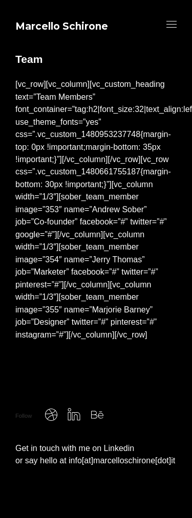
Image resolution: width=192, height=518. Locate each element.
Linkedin (119, 448)
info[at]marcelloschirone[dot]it (122, 460)
